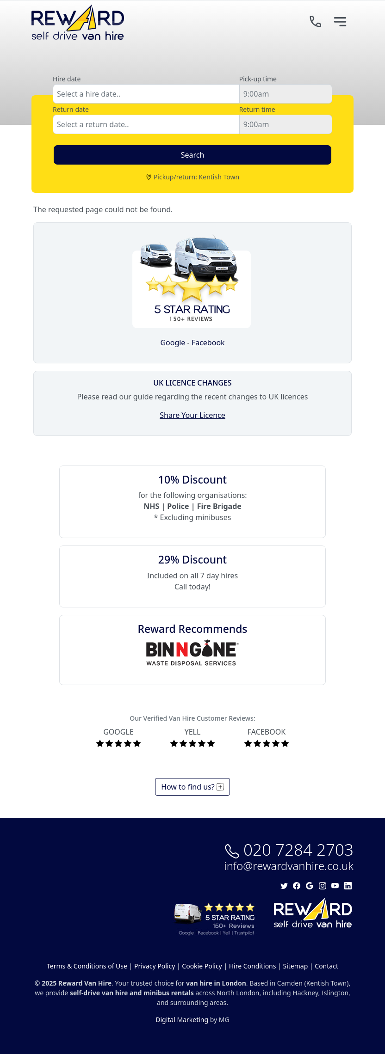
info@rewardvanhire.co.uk (289, 865)
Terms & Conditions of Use (87, 966)
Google (172, 342)
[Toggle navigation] (340, 22)
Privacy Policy (154, 966)
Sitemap (295, 966)
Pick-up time (258, 78)
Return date (71, 109)
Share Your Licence (192, 415)
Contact (326, 966)
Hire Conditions (252, 966)
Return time (257, 109)
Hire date (67, 78)
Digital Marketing (181, 1019)
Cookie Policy (202, 966)
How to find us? (192, 787)
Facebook (208, 342)
